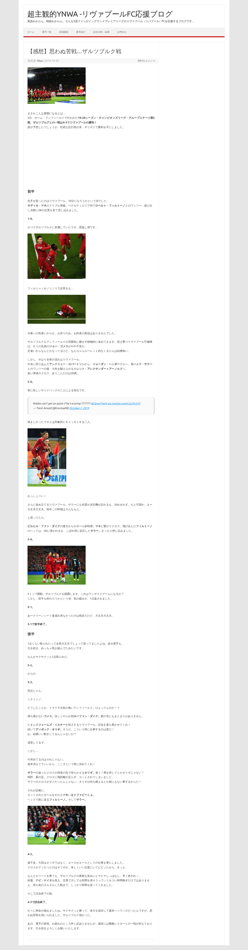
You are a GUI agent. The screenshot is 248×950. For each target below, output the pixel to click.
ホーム (30, 32)
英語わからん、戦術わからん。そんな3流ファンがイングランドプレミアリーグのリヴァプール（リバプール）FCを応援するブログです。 (111, 21)
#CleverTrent (99, 403)
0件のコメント (147, 60)
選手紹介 (80, 32)
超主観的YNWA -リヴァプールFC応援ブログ (100, 14)
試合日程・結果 (101, 32)
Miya (40, 60)
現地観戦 (63, 32)
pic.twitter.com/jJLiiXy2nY (124, 403)
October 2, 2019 (79, 408)
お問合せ (122, 32)
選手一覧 (46, 32)
